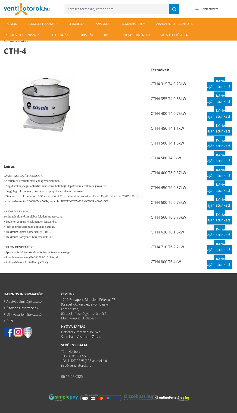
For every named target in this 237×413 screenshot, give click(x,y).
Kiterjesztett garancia (22, 35)
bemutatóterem (133, 24)
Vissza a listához (17, 41)
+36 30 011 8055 (73, 356)
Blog (108, 35)
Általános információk (22, 308)
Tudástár (86, 35)
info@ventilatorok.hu (76, 365)
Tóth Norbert (70, 351)
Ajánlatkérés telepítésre (174, 24)
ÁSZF (10, 321)
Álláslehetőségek (174, 35)
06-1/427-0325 (72, 376)
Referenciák (59, 35)
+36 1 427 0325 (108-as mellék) (84, 361)
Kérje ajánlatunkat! (218, 84)
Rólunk (11, 24)
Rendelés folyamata (42, 24)
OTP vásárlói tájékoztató (24, 314)
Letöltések (76, 24)
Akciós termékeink (136, 35)
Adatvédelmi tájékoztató (24, 301)
